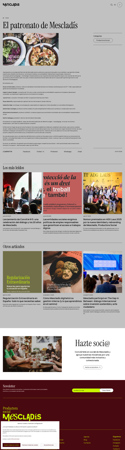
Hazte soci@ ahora (93, 370)
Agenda (86, 439)
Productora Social (103, 40)
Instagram (116, 445)
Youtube (116, 448)
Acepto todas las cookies (11, 445)
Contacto (87, 445)
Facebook (26, 152)
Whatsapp (68, 152)
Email (80, 152)
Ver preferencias (49, 445)
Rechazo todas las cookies (30, 445)
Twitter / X (40, 152)
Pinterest (54, 152)
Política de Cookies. (15, 439)
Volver (7, 18)
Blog (85, 442)
